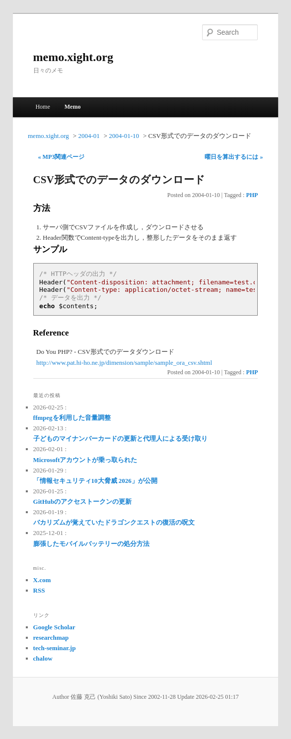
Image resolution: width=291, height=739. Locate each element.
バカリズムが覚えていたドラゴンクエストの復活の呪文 (114, 522)
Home (42, 106)
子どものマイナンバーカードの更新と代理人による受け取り (120, 438)
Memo (73, 106)
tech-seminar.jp (54, 648)
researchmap (51, 637)
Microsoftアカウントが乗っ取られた (85, 460)
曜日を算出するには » (234, 157)
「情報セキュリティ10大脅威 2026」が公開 (95, 480)
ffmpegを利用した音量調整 (72, 417)
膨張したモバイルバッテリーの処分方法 (91, 543)
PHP (252, 195)
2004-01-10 (124, 135)
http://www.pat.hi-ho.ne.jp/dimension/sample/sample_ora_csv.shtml (124, 362)
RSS (39, 590)
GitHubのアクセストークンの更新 (82, 501)
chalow (43, 658)
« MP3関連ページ (61, 157)
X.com (42, 580)
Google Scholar (54, 627)
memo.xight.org (73, 57)
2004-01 (88, 135)
